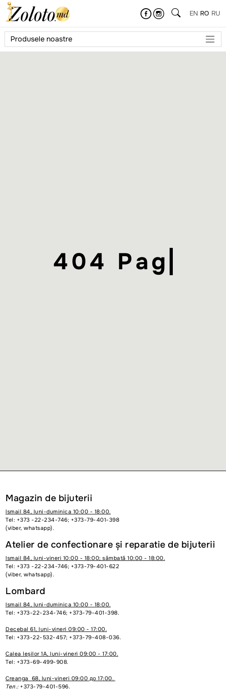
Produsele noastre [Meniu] (113, 39)
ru (216, 13)
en (194, 13)
